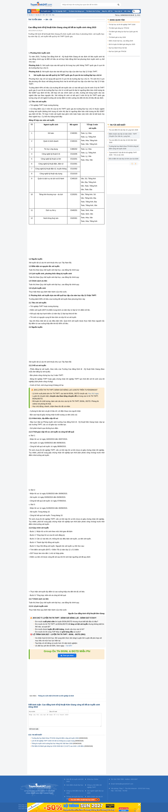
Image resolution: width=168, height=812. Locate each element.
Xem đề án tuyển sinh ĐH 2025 (74, 780)
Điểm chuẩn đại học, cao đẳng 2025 (121, 41)
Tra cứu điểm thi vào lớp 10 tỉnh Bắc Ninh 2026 (123, 141)
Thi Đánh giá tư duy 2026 (117, 37)
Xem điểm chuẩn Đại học (74, 785)
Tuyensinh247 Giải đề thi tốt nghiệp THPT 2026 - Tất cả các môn (123, 154)
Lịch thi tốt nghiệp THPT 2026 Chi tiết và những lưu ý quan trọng (53, 741)
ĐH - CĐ (45, 15)
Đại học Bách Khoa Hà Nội (118, 48)
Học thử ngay (93, 393)
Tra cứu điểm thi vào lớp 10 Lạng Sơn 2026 (123, 130)
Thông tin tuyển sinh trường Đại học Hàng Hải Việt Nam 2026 (52, 743)
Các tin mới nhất (35, 735)
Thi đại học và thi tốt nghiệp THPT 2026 (122, 24)
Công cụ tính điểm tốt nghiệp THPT (94, 786)
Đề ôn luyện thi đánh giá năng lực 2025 (122, 44)
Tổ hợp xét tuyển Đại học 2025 (74, 798)
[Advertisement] (67, 46)
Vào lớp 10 (38, 15)
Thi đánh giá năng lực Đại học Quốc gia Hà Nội (123, 33)
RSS (138, 15)
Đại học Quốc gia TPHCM (117, 51)
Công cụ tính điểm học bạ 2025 (75, 792)
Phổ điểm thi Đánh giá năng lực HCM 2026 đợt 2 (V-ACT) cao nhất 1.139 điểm (58, 746)
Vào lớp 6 (31, 15)
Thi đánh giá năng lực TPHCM (119, 28)
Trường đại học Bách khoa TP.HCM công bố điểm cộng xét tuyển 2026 (55, 738)
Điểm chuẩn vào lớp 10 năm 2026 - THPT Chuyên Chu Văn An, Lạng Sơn (123, 135)
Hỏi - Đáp (51, 15)
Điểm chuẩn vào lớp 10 (95, 796)
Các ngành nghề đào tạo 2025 (95, 792)
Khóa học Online (92, 779)
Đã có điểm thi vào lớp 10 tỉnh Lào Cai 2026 (123, 159)
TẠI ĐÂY (68, 646)
